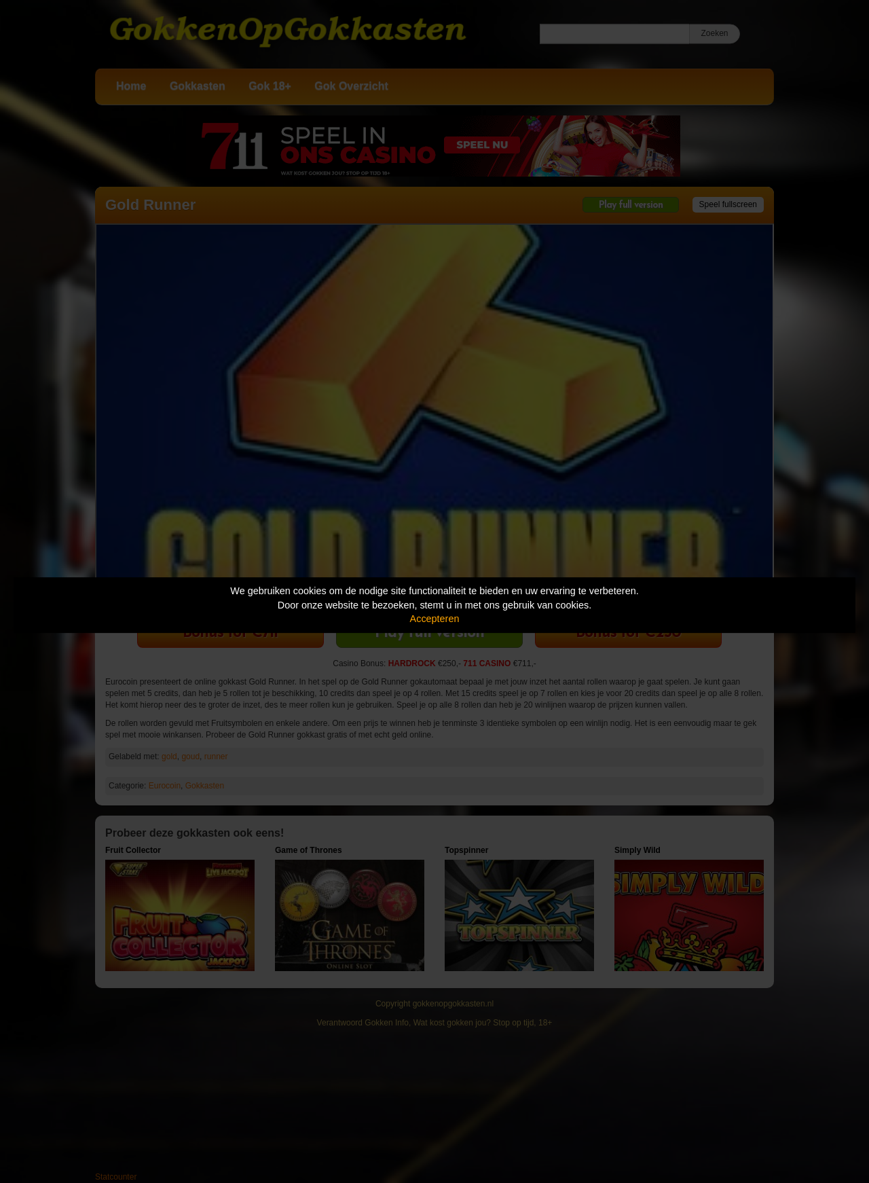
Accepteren (435, 618)
